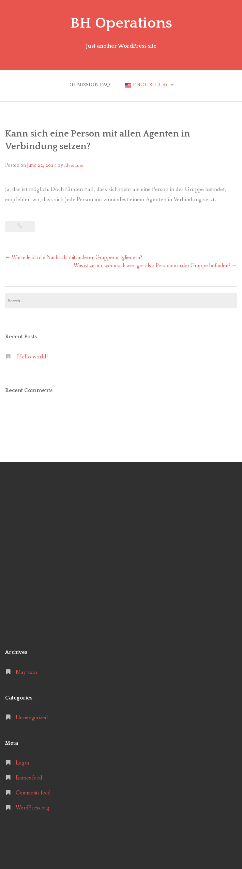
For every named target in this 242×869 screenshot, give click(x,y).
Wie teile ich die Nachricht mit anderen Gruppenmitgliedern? (73, 257)
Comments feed (33, 792)
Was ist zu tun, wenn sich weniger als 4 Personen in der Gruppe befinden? (155, 265)
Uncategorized (32, 717)
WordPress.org (32, 807)
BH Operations (121, 23)
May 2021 (27, 672)
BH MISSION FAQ (89, 85)
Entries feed (29, 778)
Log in (22, 763)
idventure (74, 165)
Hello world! (32, 357)
